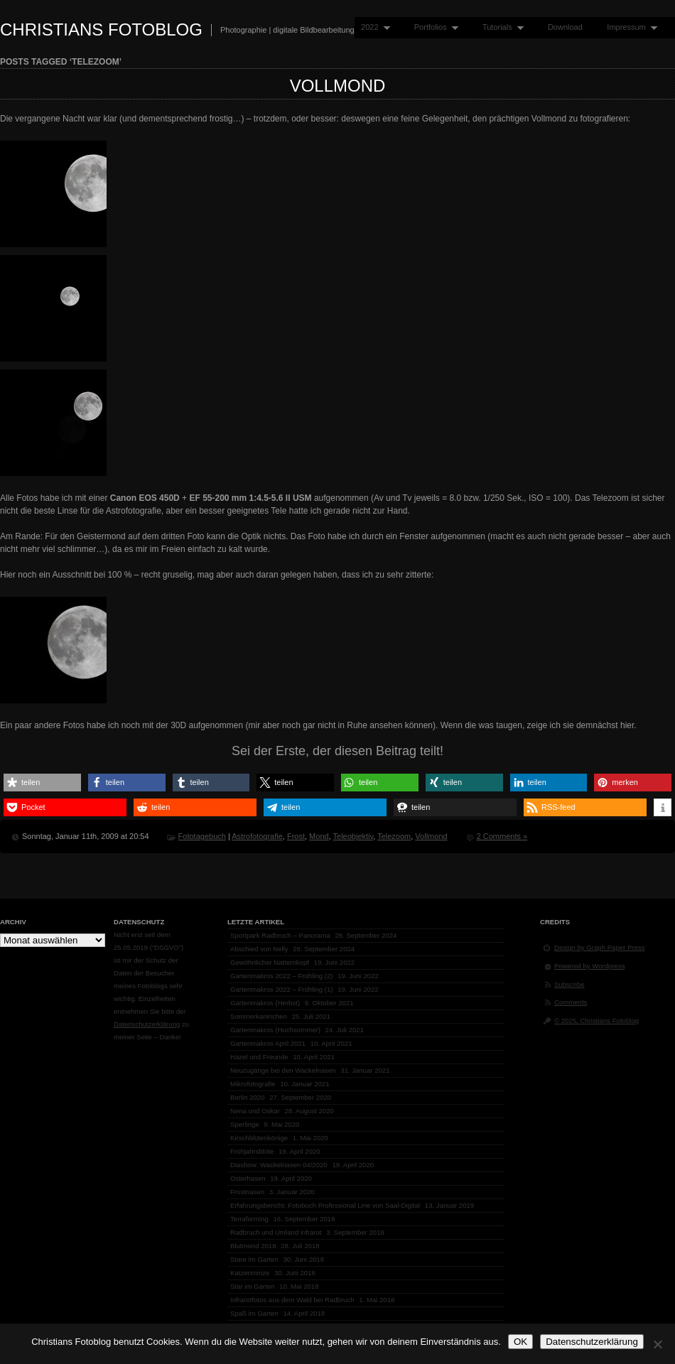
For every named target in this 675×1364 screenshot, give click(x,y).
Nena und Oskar (255, 1111)
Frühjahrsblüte (252, 1151)
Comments (570, 1002)
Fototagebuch (202, 836)
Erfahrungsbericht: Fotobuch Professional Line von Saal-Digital (325, 1205)
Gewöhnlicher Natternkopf (269, 962)
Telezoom (394, 836)
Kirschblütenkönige (259, 1138)
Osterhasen (248, 1178)
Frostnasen (247, 1192)
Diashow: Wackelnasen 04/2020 (279, 1165)
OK (520, 1341)
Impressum (628, 27)
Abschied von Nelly (259, 949)
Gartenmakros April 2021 (268, 1043)
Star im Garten (252, 1286)
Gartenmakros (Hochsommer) (275, 1030)
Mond (319, 836)
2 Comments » (502, 836)
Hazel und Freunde (259, 1057)
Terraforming (249, 1219)
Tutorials (500, 27)
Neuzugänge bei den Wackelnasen (282, 1070)
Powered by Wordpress (589, 966)
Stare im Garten (254, 1259)
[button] (42, 782)
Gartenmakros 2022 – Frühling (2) (281, 976)
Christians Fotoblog (101, 29)
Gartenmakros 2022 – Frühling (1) (281, 989)
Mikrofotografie (252, 1084)
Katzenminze (249, 1273)
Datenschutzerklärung (147, 1024)
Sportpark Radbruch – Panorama (280, 935)
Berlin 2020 (247, 1097)
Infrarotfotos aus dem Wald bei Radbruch (292, 1300)
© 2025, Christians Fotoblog (596, 1020)
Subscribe (569, 984)
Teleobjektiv (353, 836)
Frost (296, 836)
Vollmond (338, 85)
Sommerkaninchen (258, 1016)
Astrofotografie (257, 836)
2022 (372, 27)
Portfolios (433, 27)
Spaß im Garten (254, 1313)
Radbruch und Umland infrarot (276, 1232)
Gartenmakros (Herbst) (265, 1003)
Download (565, 27)
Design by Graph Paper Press (599, 947)
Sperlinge (244, 1124)
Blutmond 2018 (253, 1246)
